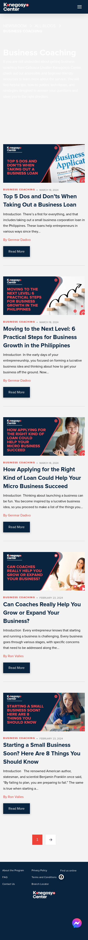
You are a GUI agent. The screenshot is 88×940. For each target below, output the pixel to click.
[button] (79, 7)
